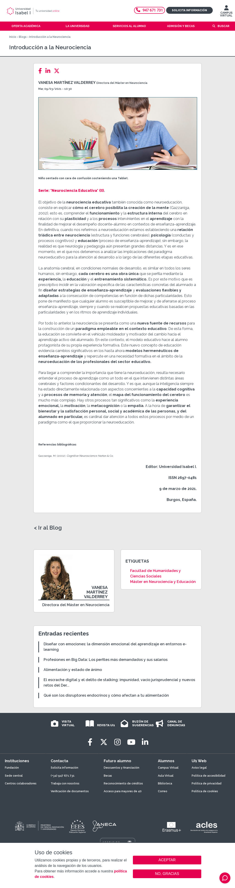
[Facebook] (41, 71)
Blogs (23, 36)
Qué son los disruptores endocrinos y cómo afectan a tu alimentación (106, 695)
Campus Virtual (168, 767)
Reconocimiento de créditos (123, 783)
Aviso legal (199, 767)
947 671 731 (149, 10)
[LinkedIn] (49, 71)
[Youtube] (131, 742)
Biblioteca (165, 783)
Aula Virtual (165, 775)
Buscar (223, 26)
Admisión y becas (181, 26)
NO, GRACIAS (167, 874)
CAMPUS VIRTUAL (226, 12)
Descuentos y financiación (121, 767)
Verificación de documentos (70, 791)
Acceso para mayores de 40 (123, 791)
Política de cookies (205, 791)
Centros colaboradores (20, 783)
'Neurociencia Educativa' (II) (77, 190)
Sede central (14, 775)
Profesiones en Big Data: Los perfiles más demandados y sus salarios (106, 659)
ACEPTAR (167, 860)
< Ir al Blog (48, 528)
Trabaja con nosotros (65, 783)
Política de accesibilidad (208, 775)
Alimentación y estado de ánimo (73, 670)
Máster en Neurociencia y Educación (163, 582)
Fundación (12, 767)
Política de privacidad (206, 783)
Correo (162, 791)
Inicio (12, 36)
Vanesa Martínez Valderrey (66, 82)
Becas (108, 775)
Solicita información (189, 10)
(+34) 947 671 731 (63, 775)
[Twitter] (58, 71)
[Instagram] (117, 742)
